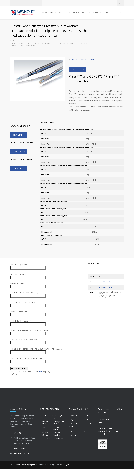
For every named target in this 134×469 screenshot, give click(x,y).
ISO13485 (17, 433)
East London (88, 416)
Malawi (86, 436)
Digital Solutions (55, 428)
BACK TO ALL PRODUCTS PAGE (82, 60)
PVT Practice (46, 438)
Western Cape (89, 424)
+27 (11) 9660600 (20, 448)
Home (12, 41)
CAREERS (107, 12)
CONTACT (74, 416)
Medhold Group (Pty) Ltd (25, 465)
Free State (87, 420)
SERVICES (85, 12)
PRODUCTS (63, 12)
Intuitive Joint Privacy (105, 434)
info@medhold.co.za (106, 287)
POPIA (109, 431)
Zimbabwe (74, 436)
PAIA (116, 431)
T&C (40, 371)
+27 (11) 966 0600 (106, 282)
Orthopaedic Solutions (45, 422)
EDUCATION (73, 12)
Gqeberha (74, 420)
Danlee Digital (64, 465)
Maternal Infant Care (44, 434)
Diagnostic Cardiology (57, 434)
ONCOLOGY (104, 419)
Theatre (44, 416)
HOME (44, 12)
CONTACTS (117, 12)
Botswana (74, 432)
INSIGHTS (96, 12)
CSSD (44, 427)
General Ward (59, 438)
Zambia (86, 428)
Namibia (87, 432)
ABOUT (52, 12)
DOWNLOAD (17, 135)
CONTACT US (76, 69)
